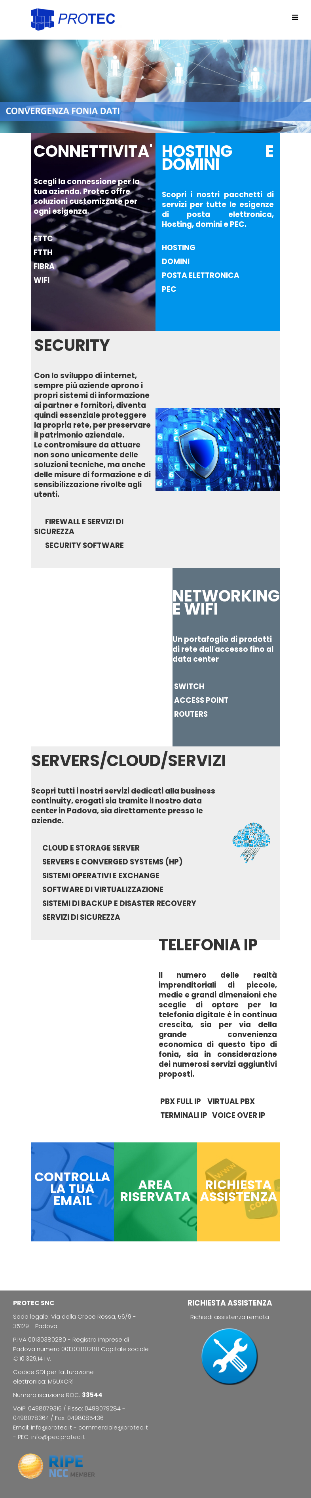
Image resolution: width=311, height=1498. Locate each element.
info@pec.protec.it (58, 1437)
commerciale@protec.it (113, 1427)
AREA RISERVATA (155, 1190)
